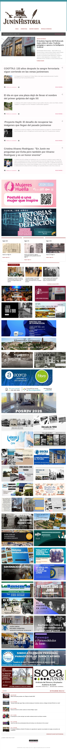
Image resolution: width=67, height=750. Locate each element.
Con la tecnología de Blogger (33, 744)
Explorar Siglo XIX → (6, 257)
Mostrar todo (59, 34)
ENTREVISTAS (24, 28)
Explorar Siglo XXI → (50, 257)
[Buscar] (65, 4)
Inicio (16, 28)
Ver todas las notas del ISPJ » (53, 284)
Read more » (59, 87)
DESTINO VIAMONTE (34, 28)
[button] (62, 68)
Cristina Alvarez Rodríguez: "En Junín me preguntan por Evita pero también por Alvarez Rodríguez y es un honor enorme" (29, 151)
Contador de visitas (33, 742)
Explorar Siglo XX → (28, 259)
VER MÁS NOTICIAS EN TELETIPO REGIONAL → (55, 734)
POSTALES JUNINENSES (46, 28)
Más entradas (33, 176)
